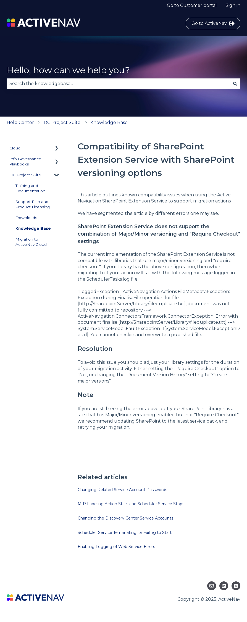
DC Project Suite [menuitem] (25, 175)
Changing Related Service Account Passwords (122, 489)
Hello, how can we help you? (68, 70)
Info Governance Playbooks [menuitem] (25, 161)
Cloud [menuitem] (14, 148)
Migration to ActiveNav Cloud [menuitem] (31, 242)
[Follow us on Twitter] (236, 585)
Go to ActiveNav (213, 23)
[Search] (235, 83)
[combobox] (118, 83)
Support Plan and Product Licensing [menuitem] (32, 204)
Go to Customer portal (192, 5)
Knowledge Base (109, 122)
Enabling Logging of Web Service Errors (116, 546)
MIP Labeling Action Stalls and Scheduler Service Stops (131, 503)
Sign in (233, 5)
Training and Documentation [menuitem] (30, 188)
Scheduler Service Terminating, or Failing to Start (125, 532)
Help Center (20, 122)
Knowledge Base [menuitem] (33, 228)
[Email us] (211, 585)
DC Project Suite (62, 122)
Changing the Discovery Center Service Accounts (125, 518)
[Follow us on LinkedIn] (223, 585)
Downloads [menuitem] (26, 217)
